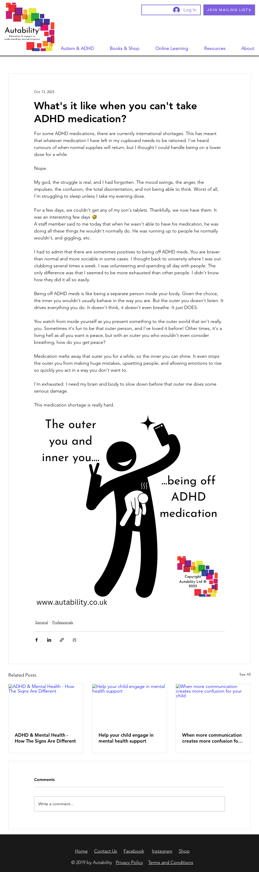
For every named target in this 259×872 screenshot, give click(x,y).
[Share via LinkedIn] (49, 639)
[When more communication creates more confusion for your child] (213, 705)
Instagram (162, 851)
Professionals (62, 622)
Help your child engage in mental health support (126, 738)
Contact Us (105, 851)
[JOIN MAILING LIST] (229, 10)
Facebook (134, 851)
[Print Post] (74, 639)
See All (245, 674)
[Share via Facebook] (36, 639)
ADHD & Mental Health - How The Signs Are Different (45, 738)
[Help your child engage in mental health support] (129, 705)
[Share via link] (61, 639)
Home (81, 851)
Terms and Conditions (170, 862)
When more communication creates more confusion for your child (212, 738)
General (41, 622)
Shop (184, 851)
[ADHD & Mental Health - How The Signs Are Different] (46, 705)
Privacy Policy (129, 862)
